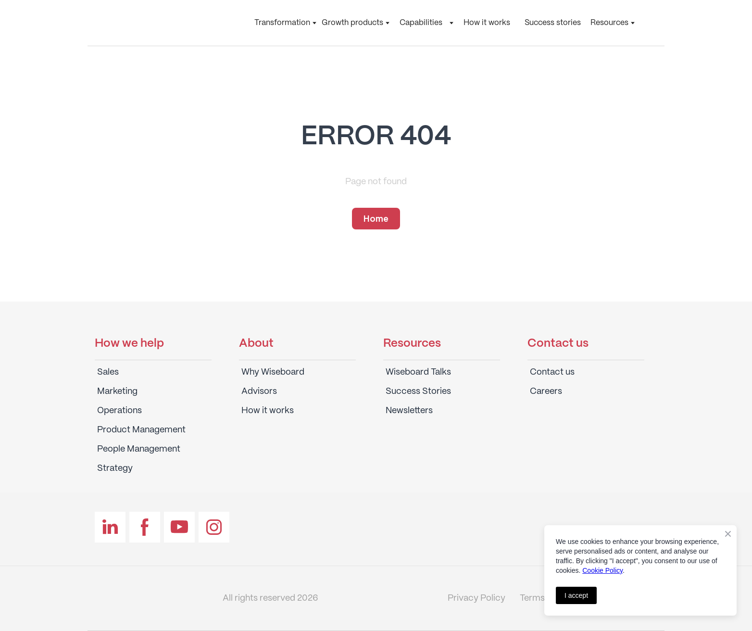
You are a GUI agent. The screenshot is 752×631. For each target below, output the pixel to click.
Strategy (115, 468)
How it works (487, 22)
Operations (119, 410)
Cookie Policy (602, 570)
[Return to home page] (152, 22)
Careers (546, 391)
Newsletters (409, 410)
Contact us (552, 372)
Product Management (141, 430)
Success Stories (418, 391)
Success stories (553, 22)
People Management (138, 449)
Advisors (259, 391)
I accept (576, 595)
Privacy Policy (476, 598)
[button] (376, 219)
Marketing (117, 391)
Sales (108, 372)
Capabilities (421, 22)
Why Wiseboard (272, 372)
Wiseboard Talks (418, 372)
